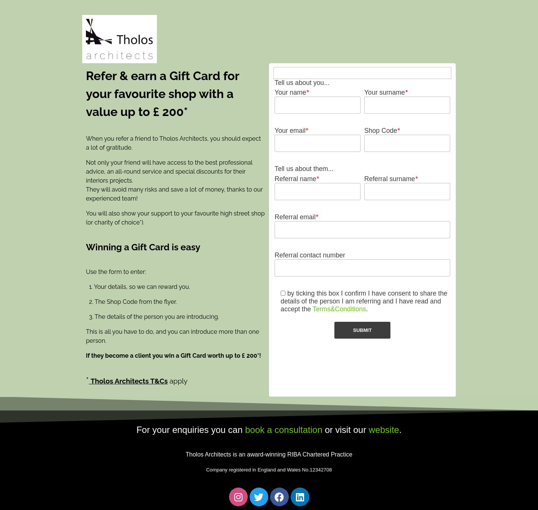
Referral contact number (310, 255)
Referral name (297, 179)
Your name (292, 92)
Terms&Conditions (339, 309)
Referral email (296, 217)
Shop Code (382, 130)
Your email (291, 130)
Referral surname (391, 179)
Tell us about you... (302, 82)
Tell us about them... (304, 168)
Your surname (386, 92)
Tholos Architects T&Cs (129, 381)
